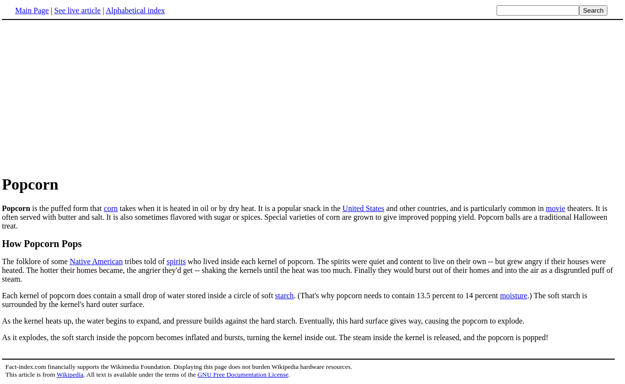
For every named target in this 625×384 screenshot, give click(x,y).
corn (111, 208)
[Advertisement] (84, 97)
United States (363, 208)
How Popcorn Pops (42, 243)
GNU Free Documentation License (242, 374)
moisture (513, 295)
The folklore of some (36, 261)
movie (555, 208)
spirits (176, 261)
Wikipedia (70, 374)
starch (284, 295)
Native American (96, 261)
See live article (77, 10)
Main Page (32, 10)
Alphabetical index (135, 10)
